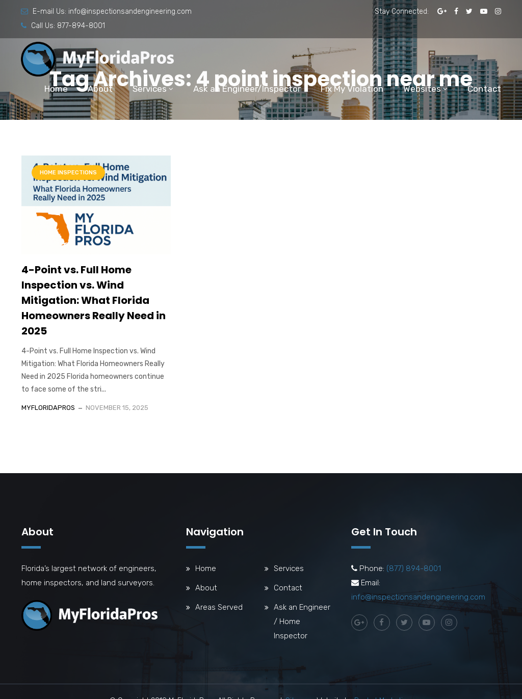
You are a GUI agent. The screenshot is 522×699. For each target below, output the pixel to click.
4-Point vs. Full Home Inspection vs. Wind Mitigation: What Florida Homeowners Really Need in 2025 (93, 300)
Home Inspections (68, 172)
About (100, 89)
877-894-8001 (81, 25)
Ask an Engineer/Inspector (247, 89)
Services (150, 89)
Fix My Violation (352, 89)
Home (56, 89)
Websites (422, 89)
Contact (484, 89)
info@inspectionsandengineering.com (130, 11)
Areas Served (219, 607)
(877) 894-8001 (413, 568)
